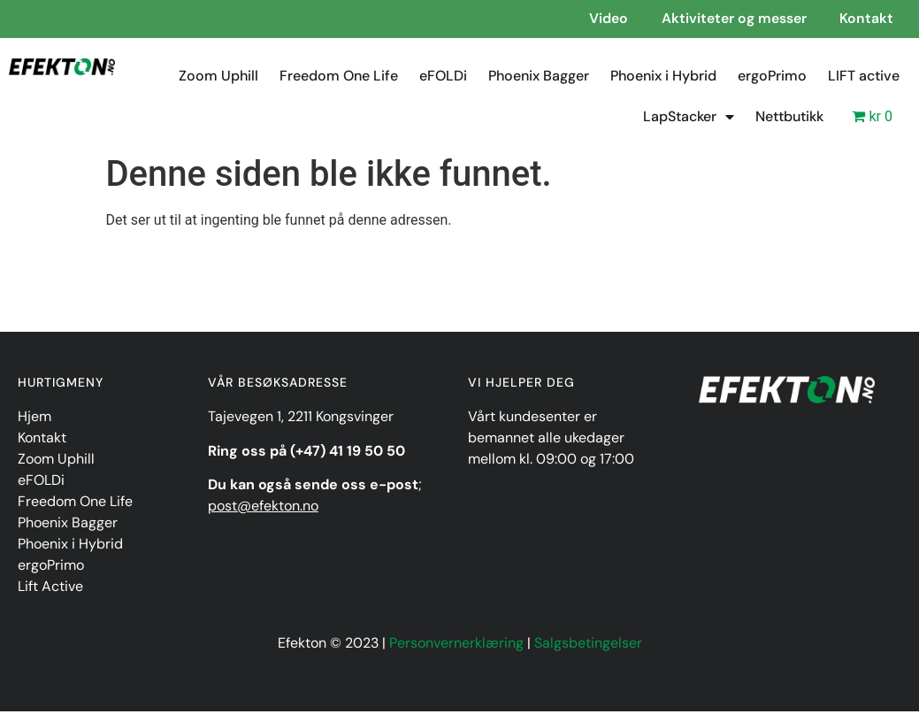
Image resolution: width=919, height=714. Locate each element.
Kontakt (42, 440)
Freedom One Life (339, 78)
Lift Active (50, 589)
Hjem (34, 419)
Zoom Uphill (218, 78)
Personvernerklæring (456, 645)
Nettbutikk (789, 119)
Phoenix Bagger (538, 78)
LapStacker (688, 119)
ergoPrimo (772, 78)
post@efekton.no (263, 508)
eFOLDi (443, 78)
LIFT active (864, 78)
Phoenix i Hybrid (663, 78)
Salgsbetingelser (588, 645)
